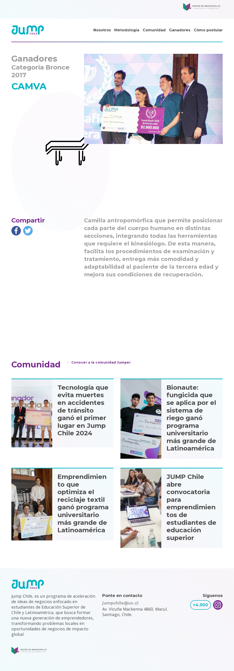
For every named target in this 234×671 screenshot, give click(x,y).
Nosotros (102, 30)
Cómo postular (208, 30)
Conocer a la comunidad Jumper (101, 362)
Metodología (126, 30)
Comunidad (154, 30)
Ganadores (179, 30)
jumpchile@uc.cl (120, 603)
